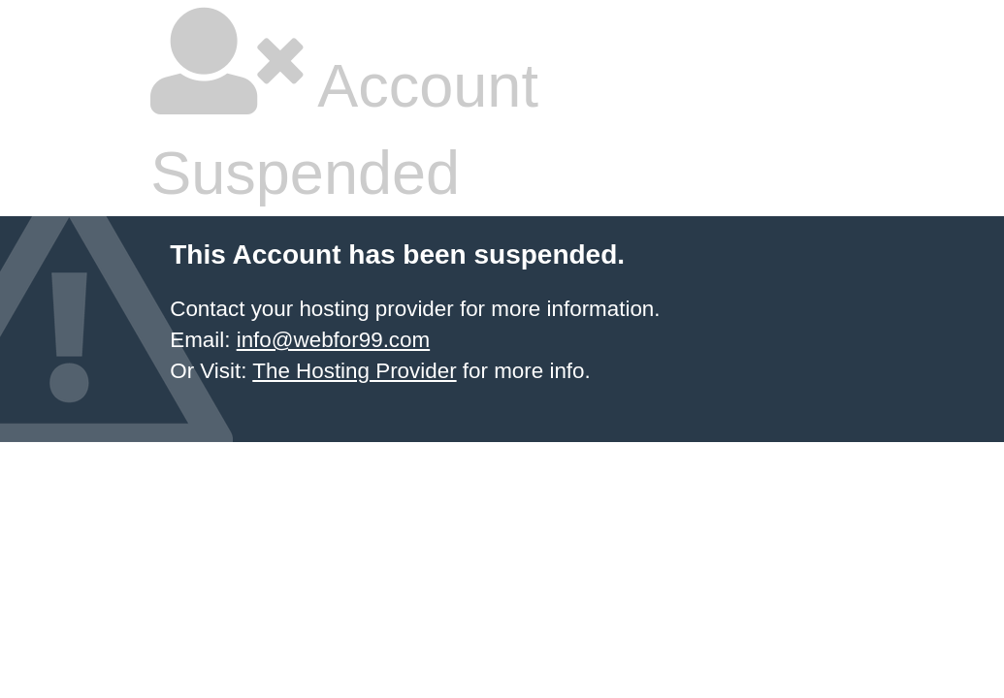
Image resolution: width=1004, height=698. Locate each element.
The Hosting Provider (354, 371)
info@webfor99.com (333, 340)
